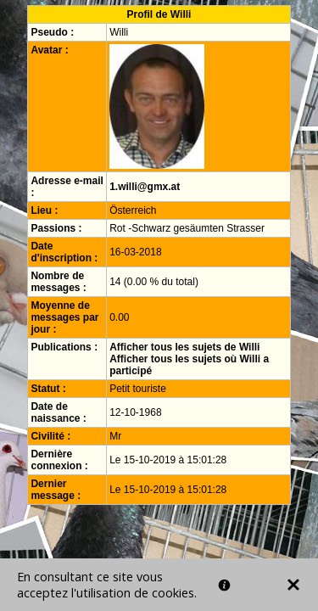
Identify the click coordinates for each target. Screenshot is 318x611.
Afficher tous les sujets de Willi (184, 347)
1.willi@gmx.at (144, 187)
